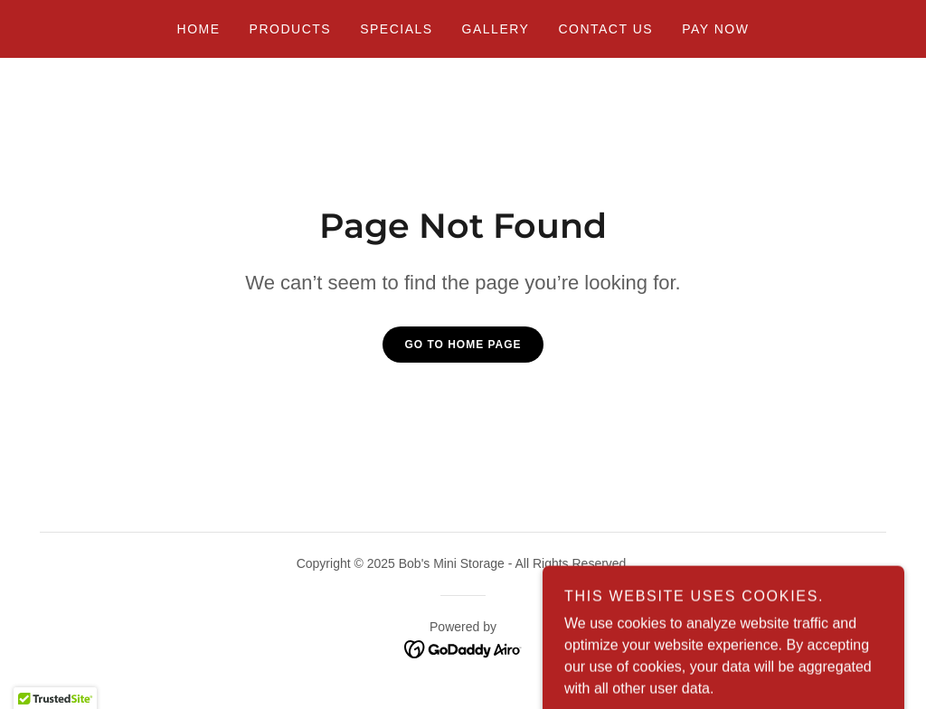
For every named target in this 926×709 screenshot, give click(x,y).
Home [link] (199, 29)
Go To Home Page (462, 344)
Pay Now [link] (715, 29)
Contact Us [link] (605, 29)
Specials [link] (396, 29)
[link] (463, 648)
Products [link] (291, 29)
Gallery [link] (496, 29)
